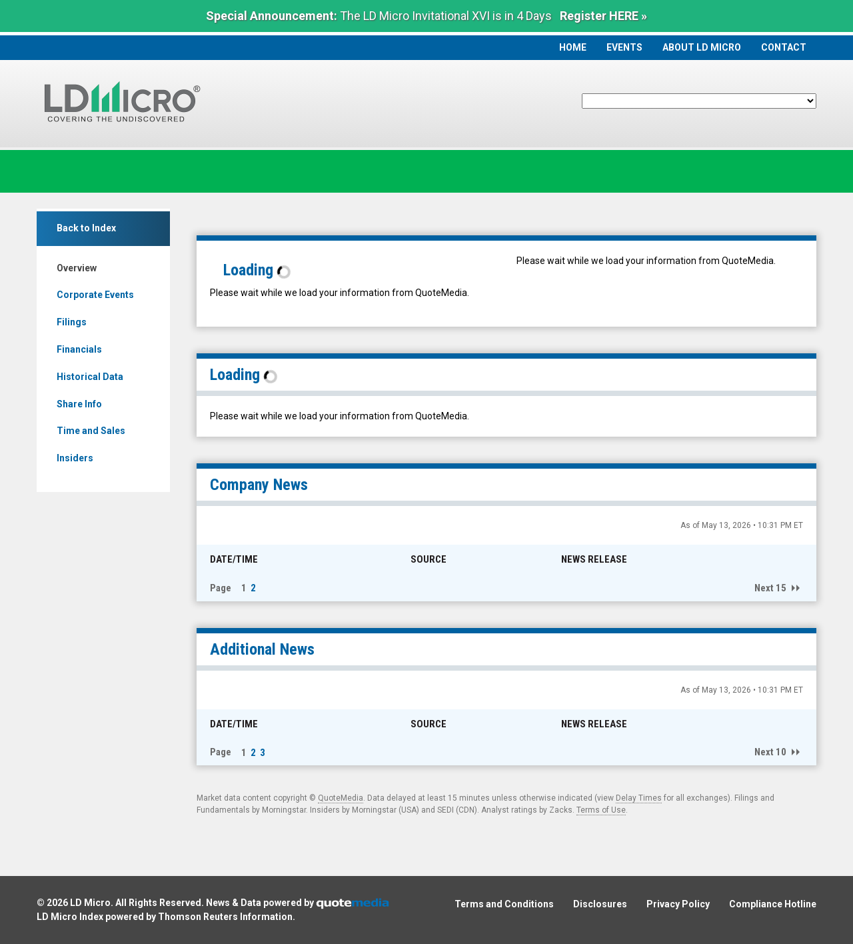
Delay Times (639, 798)
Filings (72, 322)
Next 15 (770, 588)
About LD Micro (701, 47)
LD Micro (90, 902)
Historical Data (90, 376)
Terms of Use (601, 810)
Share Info (79, 404)
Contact (783, 47)
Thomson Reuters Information (225, 916)
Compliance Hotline (772, 904)
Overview (77, 268)
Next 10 (770, 752)
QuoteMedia (340, 798)
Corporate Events (95, 294)
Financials (79, 349)
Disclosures (600, 904)
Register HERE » (603, 16)
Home (572, 47)
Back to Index (86, 228)
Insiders (75, 458)
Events (624, 47)
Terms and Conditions (504, 904)
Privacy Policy (678, 904)
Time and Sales (91, 430)
